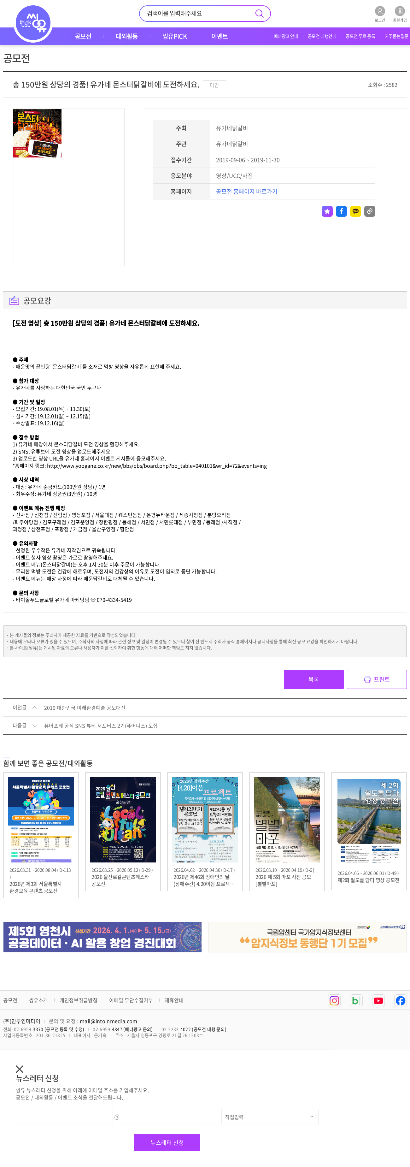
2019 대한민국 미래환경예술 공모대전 (85, 708)
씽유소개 (38, 1000)
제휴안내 (174, 1000)
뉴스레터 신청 (167, 1142)
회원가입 (400, 14)
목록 (313, 679)
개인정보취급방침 (78, 1000)
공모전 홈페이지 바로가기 (247, 191)
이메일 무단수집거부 (131, 1000)
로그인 (380, 14)
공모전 (10, 1000)
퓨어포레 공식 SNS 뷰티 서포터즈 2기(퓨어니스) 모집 (101, 726)
